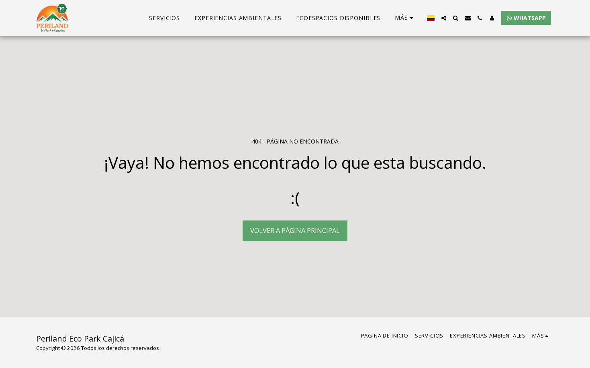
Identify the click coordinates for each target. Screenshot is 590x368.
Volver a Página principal (295, 230)
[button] (443, 18)
